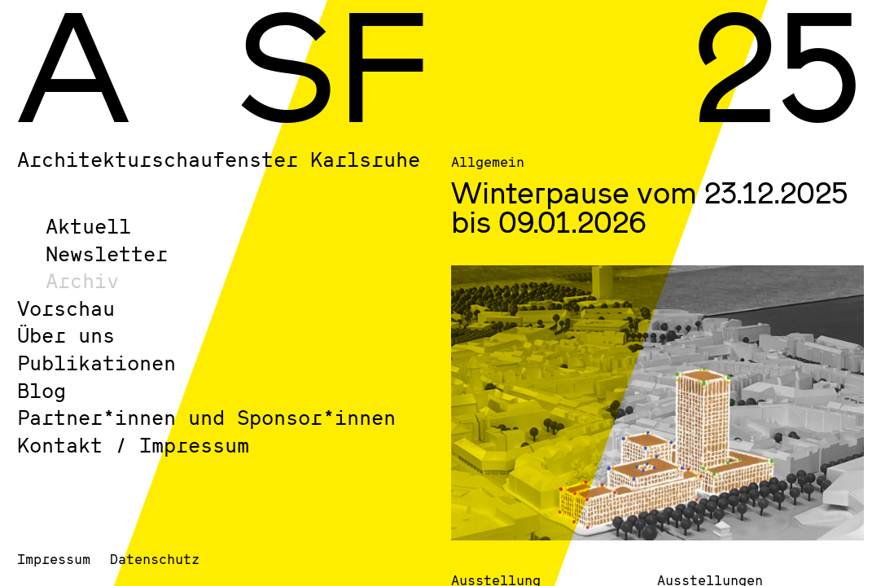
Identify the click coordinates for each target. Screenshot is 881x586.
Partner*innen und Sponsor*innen (206, 417)
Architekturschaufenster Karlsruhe (218, 159)
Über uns (66, 335)
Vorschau (66, 308)
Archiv (82, 280)
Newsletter (107, 253)
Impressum (53, 558)
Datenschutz (154, 558)
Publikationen (96, 362)
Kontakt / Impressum (133, 445)
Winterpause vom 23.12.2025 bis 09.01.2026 (649, 206)
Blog (41, 390)
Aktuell (88, 226)
